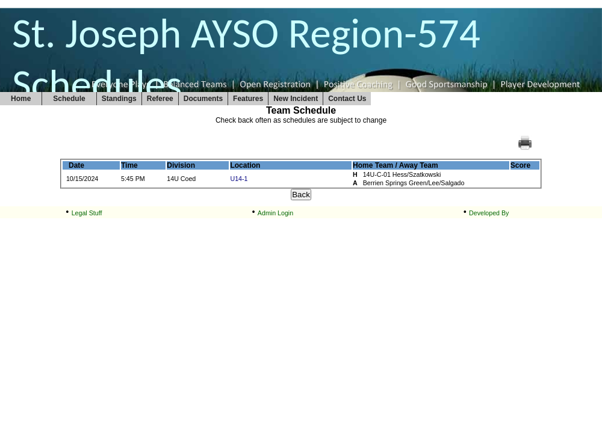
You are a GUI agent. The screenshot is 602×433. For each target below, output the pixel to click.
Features (248, 98)
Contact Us (347, 98)
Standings (119, 98)
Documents (203, 98)
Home (21, 98)
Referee (160, 98)
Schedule (69, 98)
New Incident (295, 98)
